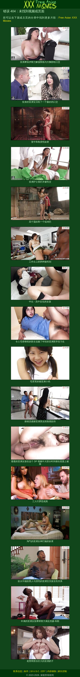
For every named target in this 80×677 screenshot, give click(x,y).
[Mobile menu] (2, 4)
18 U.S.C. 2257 (37, 671)
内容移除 (51, 671)
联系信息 (17, 671)
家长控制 (62, 671)
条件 (26, 671)
